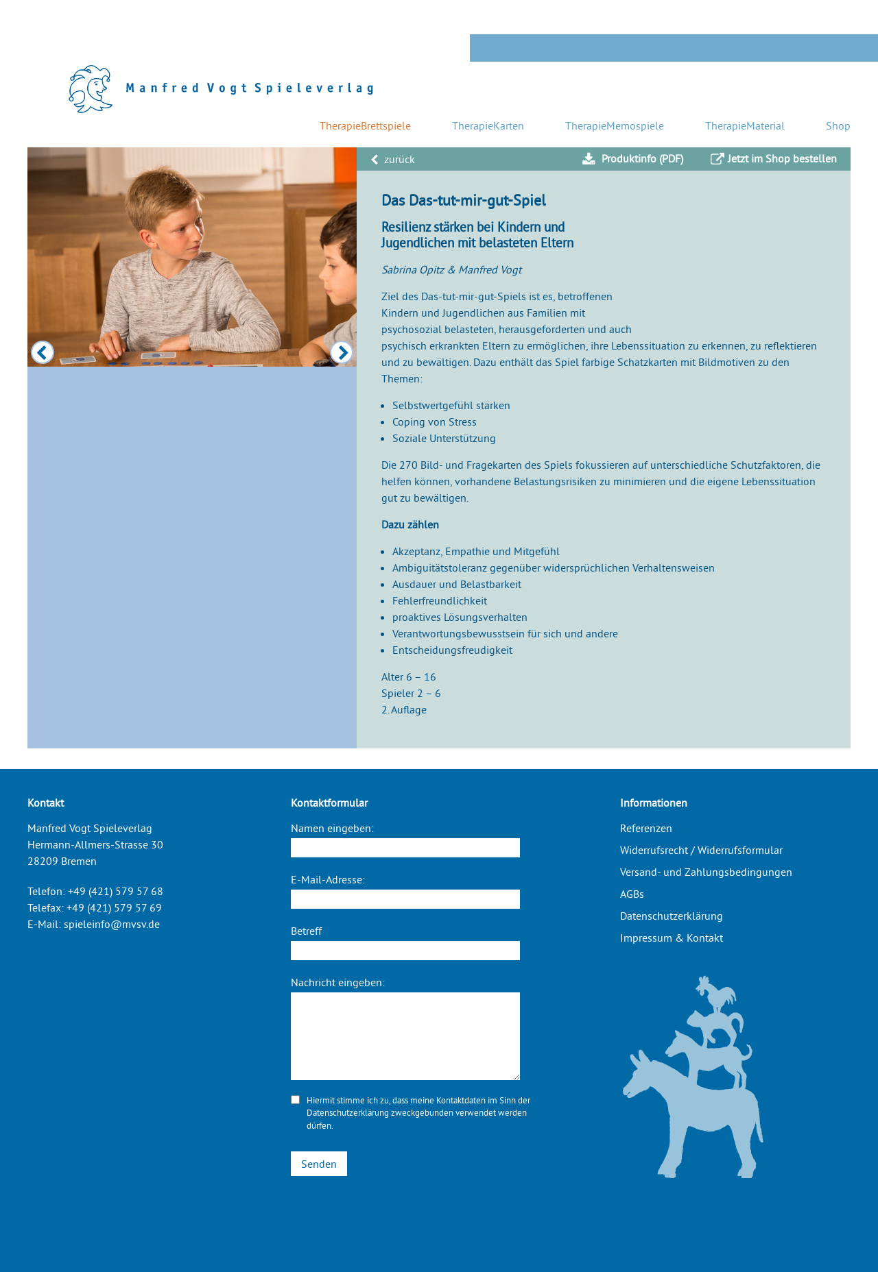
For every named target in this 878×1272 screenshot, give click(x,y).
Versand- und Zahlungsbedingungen (706, 872)
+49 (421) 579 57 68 (115, 891)
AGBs (632, 894)
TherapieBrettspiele (365, 125)
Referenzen (646, 828)
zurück (392, 159)
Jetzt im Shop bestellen (774, 159)
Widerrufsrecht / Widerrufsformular (701, 850)
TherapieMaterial (745, 125)
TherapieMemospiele (614, 125)
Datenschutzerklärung (348, 1112)
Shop (838, 125)
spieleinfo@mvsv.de (112, 924)
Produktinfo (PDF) (632, 159)
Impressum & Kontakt (671, 937)
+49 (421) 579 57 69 (114, 907)
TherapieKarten (488, 125)
